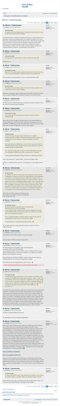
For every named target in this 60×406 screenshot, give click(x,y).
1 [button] (39, 22)
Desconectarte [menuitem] (54, 13)
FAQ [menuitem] (5, 13)
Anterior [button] (37, 22)
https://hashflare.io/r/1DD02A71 (11, 351)
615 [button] (55, 22)
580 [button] (52, 22)
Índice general (7, 399)
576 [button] (42, 22)
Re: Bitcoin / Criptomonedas (12, 25)
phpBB (26, 401)
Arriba (56, 48)
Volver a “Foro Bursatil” (8, 389)
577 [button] (44, 22)
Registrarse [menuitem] (46, 13)
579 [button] (49, 22)
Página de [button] (35, 22)
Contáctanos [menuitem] (38, 399)
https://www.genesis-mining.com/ (12, 355)
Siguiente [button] (57, 22)
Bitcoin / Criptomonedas (12, 20)
